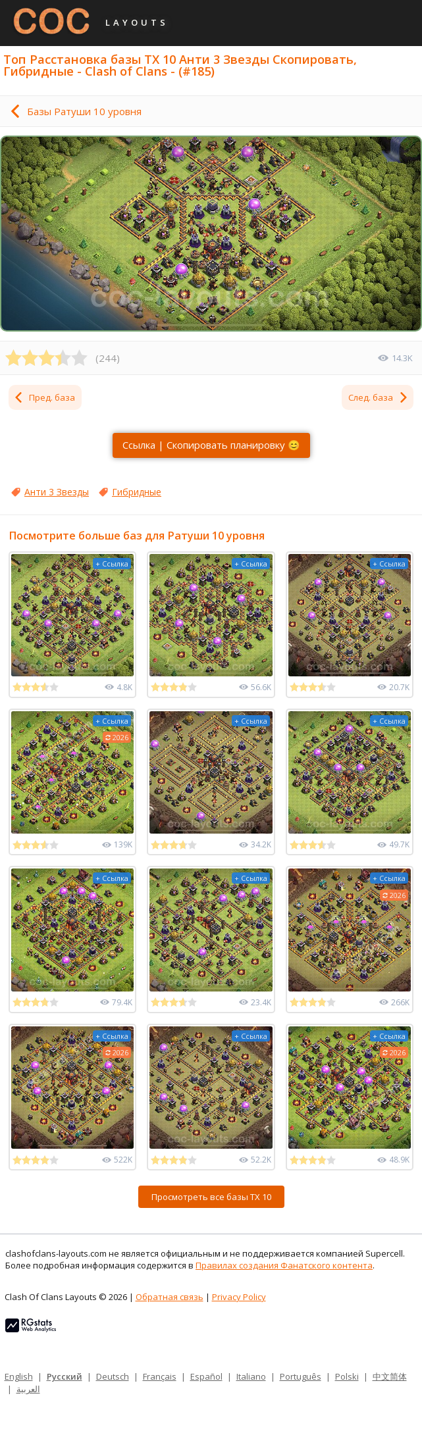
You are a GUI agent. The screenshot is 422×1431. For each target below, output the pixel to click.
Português (300, 1376)
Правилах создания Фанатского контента (284, 1265)
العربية (28, 1389)
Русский (64, 1376)
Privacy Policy (239, 1297)
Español (206, 1376)
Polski (347, 1376)
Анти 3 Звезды (56, 492)
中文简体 (390, 1376)
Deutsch (112, 1376)
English (19, 1376)
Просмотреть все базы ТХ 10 (211, 1197)
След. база (378, 397)
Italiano (251, 1376)
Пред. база (44, 397)
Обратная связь (169, 1297)
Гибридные (136, 492)
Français (159, 1376)
